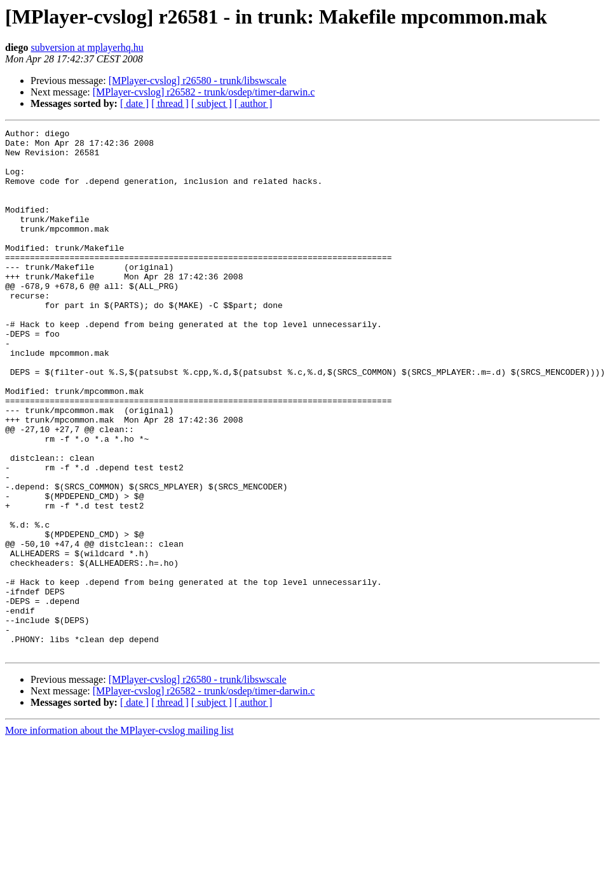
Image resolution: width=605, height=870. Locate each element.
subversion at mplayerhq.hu (87, 47)
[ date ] (134, 103)
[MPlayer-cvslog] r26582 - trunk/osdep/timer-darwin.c (204, 92)
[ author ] (254, 103)
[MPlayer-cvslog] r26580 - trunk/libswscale (198, 80)
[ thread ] (170, 103)
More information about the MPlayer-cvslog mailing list (119, 835)
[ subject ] (211, 103)
